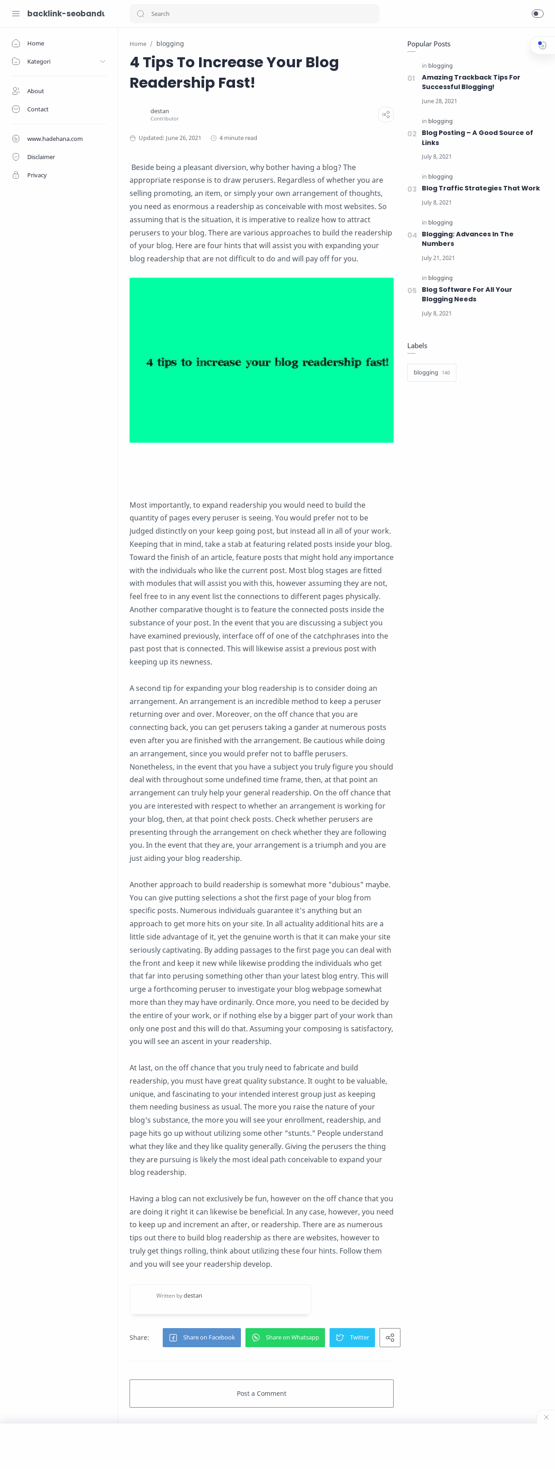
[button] (140, 13)
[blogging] (440, 66)
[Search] (255, 13)
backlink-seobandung (66, 13)
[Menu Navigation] (15, 13)
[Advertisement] (277, 1446)
